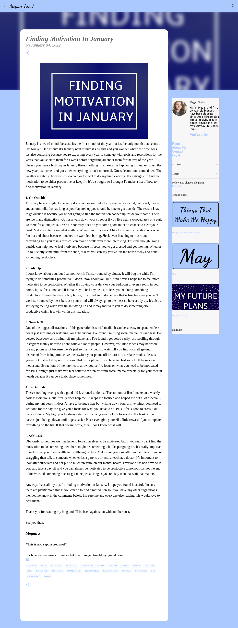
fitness (113, 565)
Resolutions (110, 571)
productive (92, 571)
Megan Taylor (197, 102)
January (149, 565)
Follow (177, 186)
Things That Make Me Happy (186, 232)
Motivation (74, 571)
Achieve (32, 565)
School (126, 571)
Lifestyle (41, 571)
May (174, 274)
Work (47, 576)
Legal (176, 155)
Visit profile (199, 134)
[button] (28, 53)
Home (176, 143)
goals (125, 565)
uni (153, 571)
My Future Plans (180, 315)
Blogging (71, 565)
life (29, 571)
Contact (177, 151)
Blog (44, 565)
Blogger (56, 565)
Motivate (57, 571)
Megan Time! (21, 6)
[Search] (39, 6)
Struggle (141, 571)
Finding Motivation (93, 565)
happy (136, 565)
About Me (179, 147)
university (33, 576)
